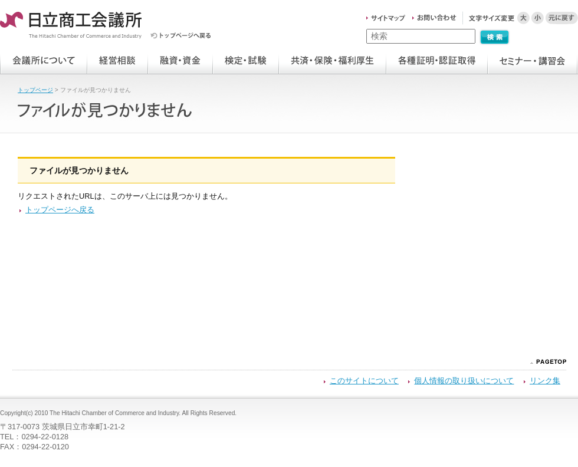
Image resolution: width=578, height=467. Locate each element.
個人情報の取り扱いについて (464, 380)
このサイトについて (364, 380)
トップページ (35, 90)
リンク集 (545, 380)
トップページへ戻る (59, 209)
